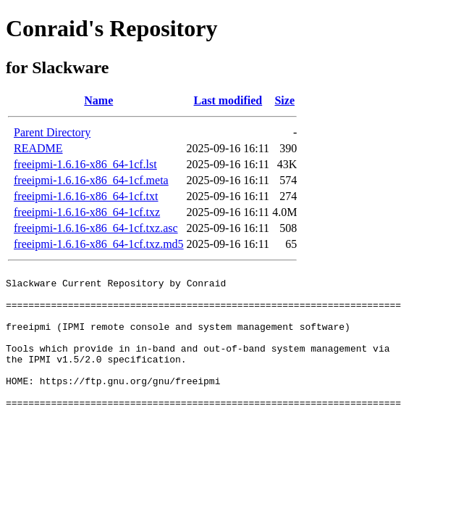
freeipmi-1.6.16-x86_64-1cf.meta (91, 180)
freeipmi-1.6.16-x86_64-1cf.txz (87, 212)
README (38, 148)
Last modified (228, 100)
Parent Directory (52, 132)
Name (98, 100)
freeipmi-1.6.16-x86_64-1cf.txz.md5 (99, 244)
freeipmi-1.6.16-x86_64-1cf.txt (86, 196)
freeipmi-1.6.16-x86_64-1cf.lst (85, 164)
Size (284, 100)
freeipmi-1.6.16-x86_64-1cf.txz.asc (96, 228)
